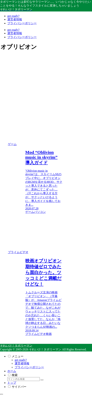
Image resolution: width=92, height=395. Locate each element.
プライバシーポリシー (29, 367)
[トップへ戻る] (1, 394)
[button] (42, 379)
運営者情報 (22, 363)
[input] (23, 379)
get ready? (21, 359)
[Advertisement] (31, 80)
